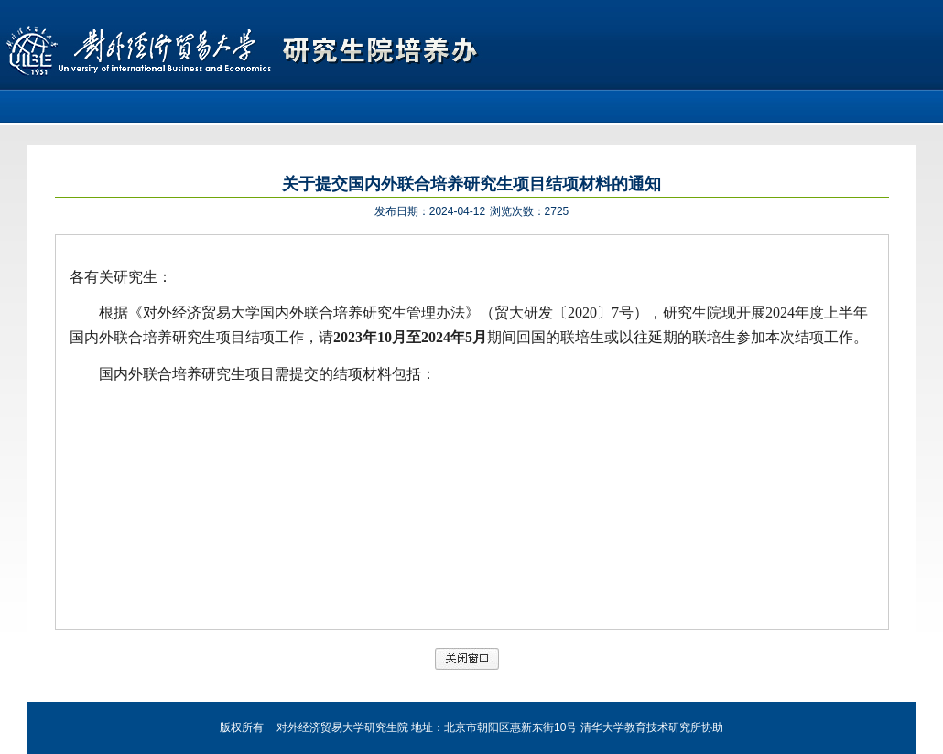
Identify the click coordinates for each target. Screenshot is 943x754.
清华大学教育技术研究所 (640, 727)
